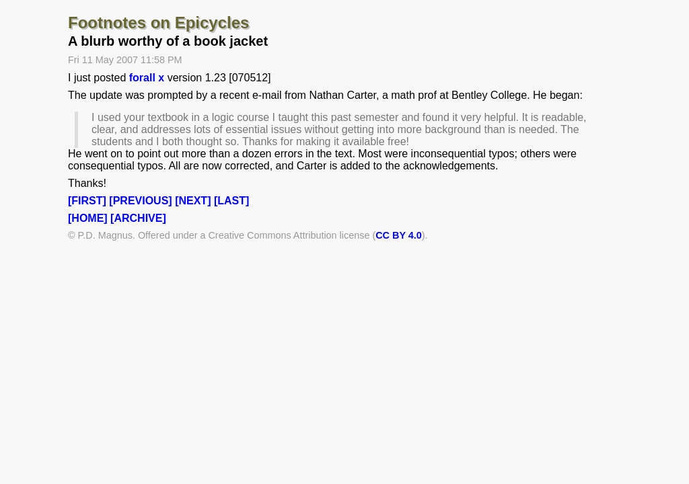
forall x (146, 77)
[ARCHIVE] (138, 218)
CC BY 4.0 (398, 235)
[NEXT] (193, 200)
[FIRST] (87, 200)
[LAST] (231, 200)
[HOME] (88, 218)
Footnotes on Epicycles (158, 22)
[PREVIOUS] (140, 200)
